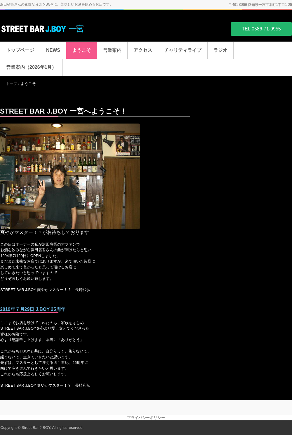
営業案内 (112, 50)
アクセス (142, 50)
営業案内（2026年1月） (31, 67)
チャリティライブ (182, 50)
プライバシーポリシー (146, 417)
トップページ (20, 50)
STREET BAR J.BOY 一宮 (44, 28)
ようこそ (81, 50)
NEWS (53, 50)
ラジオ (220, 50)
